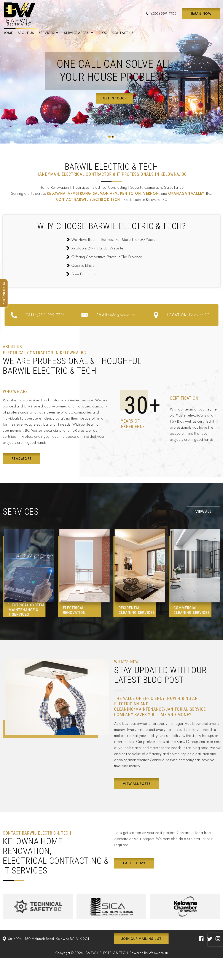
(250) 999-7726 (164, 13)
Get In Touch (115, 98)
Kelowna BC (188, 315)
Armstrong (79, 194)
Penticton (130, 194)
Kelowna (56, 194)
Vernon (151, 194)
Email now (201, 13)
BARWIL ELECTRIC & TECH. (107, 953)
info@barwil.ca (116, 315)
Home (8, 33)
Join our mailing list (141, 938)
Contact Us (123, 33)
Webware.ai (158, 953)
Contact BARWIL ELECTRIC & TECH (88, 200)
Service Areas (76, 33)
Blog (103, 33)
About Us (26, 33)
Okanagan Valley (186, 194)
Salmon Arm (105, 194)
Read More (21, 458)
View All (203, 511)
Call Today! (134, 863)
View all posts (137, 784)
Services (46, 33)
